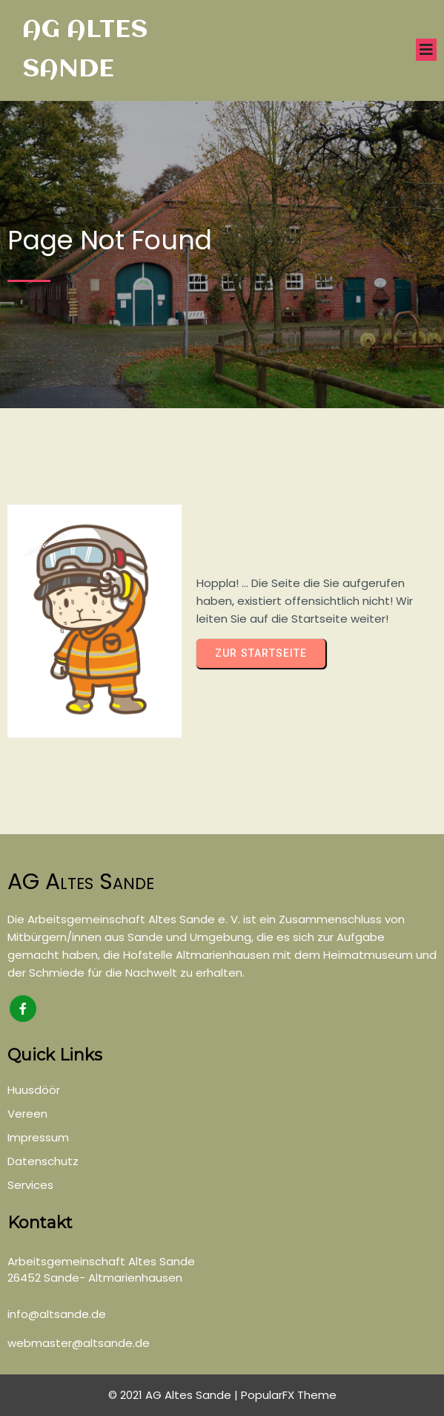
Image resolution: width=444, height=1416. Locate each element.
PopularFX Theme (289, 1395)
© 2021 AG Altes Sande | (174, 1395)
